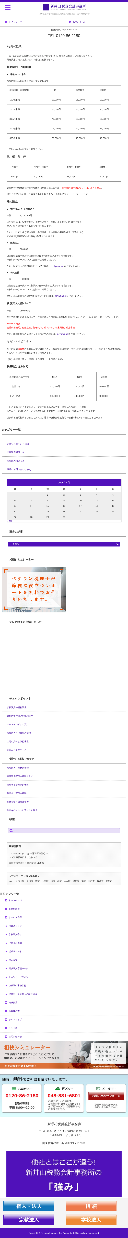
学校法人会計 (15, 934)
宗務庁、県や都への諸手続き (23, 994)
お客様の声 (14, 1011)
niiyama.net (58, 266)
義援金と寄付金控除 (17, 793)
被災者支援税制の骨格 (18, 785)
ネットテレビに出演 (17, 724)
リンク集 (13, 1028)
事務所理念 (14, 909)
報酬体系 (13, 1002)
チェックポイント (18, 443)
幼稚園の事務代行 (17, 985)
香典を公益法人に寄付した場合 (22, 810)
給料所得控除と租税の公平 (20, 716)
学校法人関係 (16, 452)
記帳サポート (15, 951)
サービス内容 (15, 917)
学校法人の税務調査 (17, 707)
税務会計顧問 (15, 943)
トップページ (15, 900)
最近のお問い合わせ (19, 469)
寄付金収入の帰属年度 (18, 802)
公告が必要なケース (17, 750)
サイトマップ (15, 1019)
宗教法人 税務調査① (18, 768)
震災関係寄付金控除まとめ (20, 776)
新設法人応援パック (18, 968)
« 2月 (9, 521)
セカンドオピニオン (18, 977)
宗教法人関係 (16, 460)
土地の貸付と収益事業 (18, 741)
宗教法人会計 (15, 926)
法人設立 (13, 960)
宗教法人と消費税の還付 (19, 733)
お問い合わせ (15, 1036)
